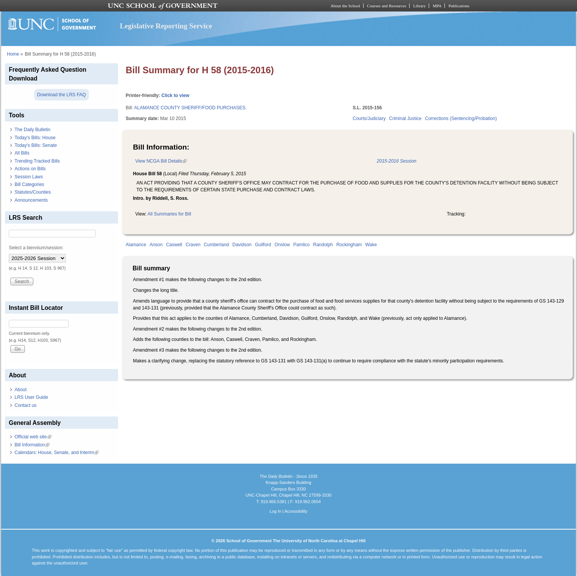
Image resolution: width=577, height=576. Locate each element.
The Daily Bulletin (32, 129)
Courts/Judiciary (369, 118)
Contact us (25, 405)
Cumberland (216, 244)
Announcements (31, 200)
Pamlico (301, 244)
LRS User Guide (31, 397)
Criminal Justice (405, 118)
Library (419, 5)
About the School (345, 5)
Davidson (241, 244)
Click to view (175, 95)
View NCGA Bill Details (161, 161)
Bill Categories (29, 184)
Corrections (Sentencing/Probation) (461, 118)
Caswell (174, 244)
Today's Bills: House (35, 137)
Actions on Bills (30, 168)
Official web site (33, 436)
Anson (155, 244)
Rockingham (349, 244)
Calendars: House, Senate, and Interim (56, 452)
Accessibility (295, 511)
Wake (371, 244)
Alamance (136, 244)
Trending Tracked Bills (37, 161)
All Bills (22, 153)
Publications (458, 5)
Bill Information (32, 445)
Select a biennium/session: (36, 247)
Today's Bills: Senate (36, 145)
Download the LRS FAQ (61, 94)
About (20, 389)
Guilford (263, 244)
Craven (192, 244)
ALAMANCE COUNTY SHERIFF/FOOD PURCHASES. (190, 107)
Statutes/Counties (33, 192)
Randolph (323, 244)
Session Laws (29, 176)
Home (13, 54)
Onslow (282, 244)
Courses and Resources (386, 5)
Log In (275, 511)
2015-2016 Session (396, 161)
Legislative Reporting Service (166, 26)
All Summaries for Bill (169, 214)
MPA (437, 5)
